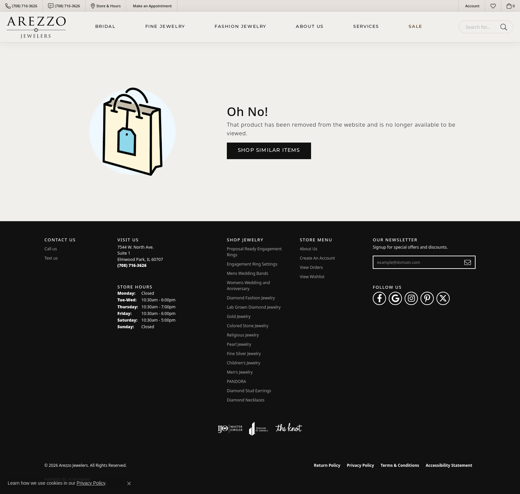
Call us (50, 249)
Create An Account (317, 258)
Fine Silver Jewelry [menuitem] (244, 353)
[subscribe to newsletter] (468, 262)
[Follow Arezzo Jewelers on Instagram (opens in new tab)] (411, 298)
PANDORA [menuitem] (236, 381)
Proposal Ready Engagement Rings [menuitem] (254, 252)
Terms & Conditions (400, 465)
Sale (415, 27)
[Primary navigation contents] (259, 27)
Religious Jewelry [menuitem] (243, 335)
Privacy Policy (360, 465)
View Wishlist (312, 276)
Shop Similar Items (269, 150)
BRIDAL (105, 27)
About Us (310, 27)
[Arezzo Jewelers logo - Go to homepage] (36, 27)
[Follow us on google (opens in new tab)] (395, 298)
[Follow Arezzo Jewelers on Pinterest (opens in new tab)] (427, 298)
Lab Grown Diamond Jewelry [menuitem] (254, 307)
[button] (472, 6)
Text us (51, 258)
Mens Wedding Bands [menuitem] (247, 273)
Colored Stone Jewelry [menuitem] (247, 326)
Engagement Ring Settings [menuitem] (252, 264)
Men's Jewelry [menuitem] (240, 372)
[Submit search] (505, 27)
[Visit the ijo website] (230, 428)
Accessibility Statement (449, 465)
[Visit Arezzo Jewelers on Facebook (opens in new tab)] (379, 298)
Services (366, 27)
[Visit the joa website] (258, 428)
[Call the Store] (132, 265)
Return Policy (327, 465)
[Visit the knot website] (288, 428)
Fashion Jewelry (240, 27)
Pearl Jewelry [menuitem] (239, 344)
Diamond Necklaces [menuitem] (245, 400)
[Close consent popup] (129, 483)
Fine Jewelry (165, 27)
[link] (21, 6)
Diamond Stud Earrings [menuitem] (249, 391)
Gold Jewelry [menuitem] (238, 316)
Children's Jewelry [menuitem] (243, 363)
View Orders (311, 267)
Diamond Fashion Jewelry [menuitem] (251, 298)
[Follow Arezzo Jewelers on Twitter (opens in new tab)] (443, 298)
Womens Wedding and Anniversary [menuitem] (248, 285)
